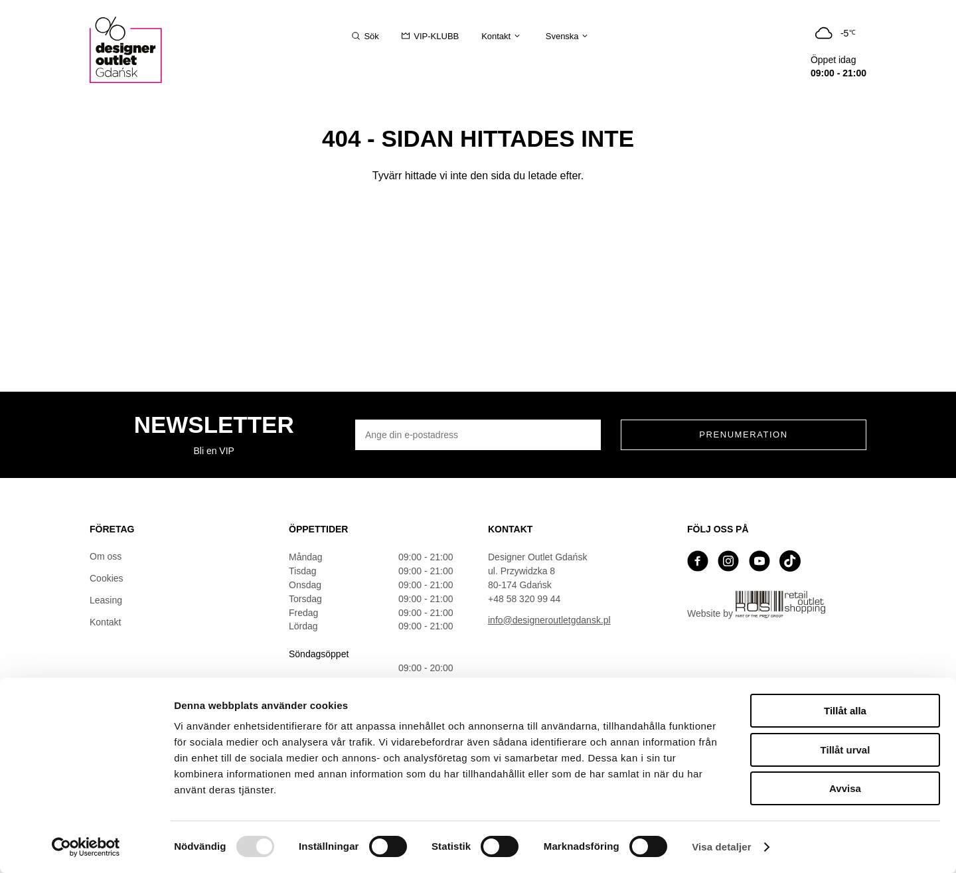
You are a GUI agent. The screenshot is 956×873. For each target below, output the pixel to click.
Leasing (106, 600)
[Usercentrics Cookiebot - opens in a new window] (86, 847)
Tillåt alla (845, 710)
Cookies (106, 578)
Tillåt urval (845, 749)
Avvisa (845, 788)
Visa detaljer (721, 846)
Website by (756, 605)
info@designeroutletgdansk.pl (549, 620)
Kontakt (105, 622)
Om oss (105, 556)
